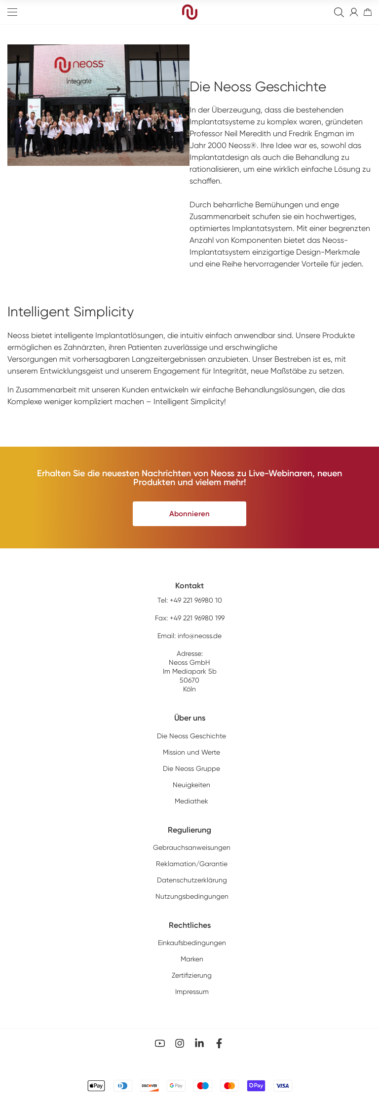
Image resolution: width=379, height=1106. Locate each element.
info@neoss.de (200, 636)
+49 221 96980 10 (196, 600)
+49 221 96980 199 (197, 618)
